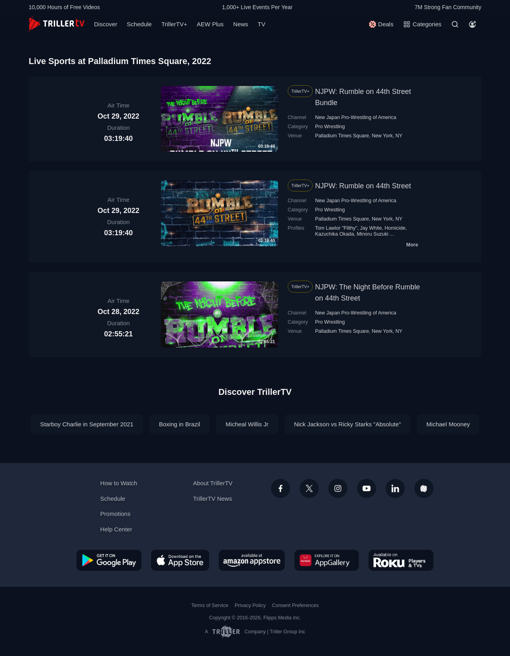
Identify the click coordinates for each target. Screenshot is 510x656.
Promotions (115, 513)
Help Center (116, 529)
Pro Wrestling (330, 126)
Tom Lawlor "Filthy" (336, 228)
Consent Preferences (295, 605)
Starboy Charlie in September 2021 (86, 424)
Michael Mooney (448, 424)
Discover (105, 24)
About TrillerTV (212, 483)
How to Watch (118, 483)
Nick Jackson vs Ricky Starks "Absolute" (347, 424)
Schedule (139, 24)
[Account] (472, 24)
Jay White (371, 228)
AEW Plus (210, 24)
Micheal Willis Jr (247, 424)
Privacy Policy (250, 605)
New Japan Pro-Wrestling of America (355, 117)
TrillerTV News (212, 498)
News (240, 24)
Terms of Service (209, 605)
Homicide (394, 228)
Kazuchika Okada (334, 234)
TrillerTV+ (174, 24)
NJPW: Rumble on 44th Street (363, 186)
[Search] (455, 24)
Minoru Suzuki (372, 234)
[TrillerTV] (56, 24)
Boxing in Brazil (179, 424)
